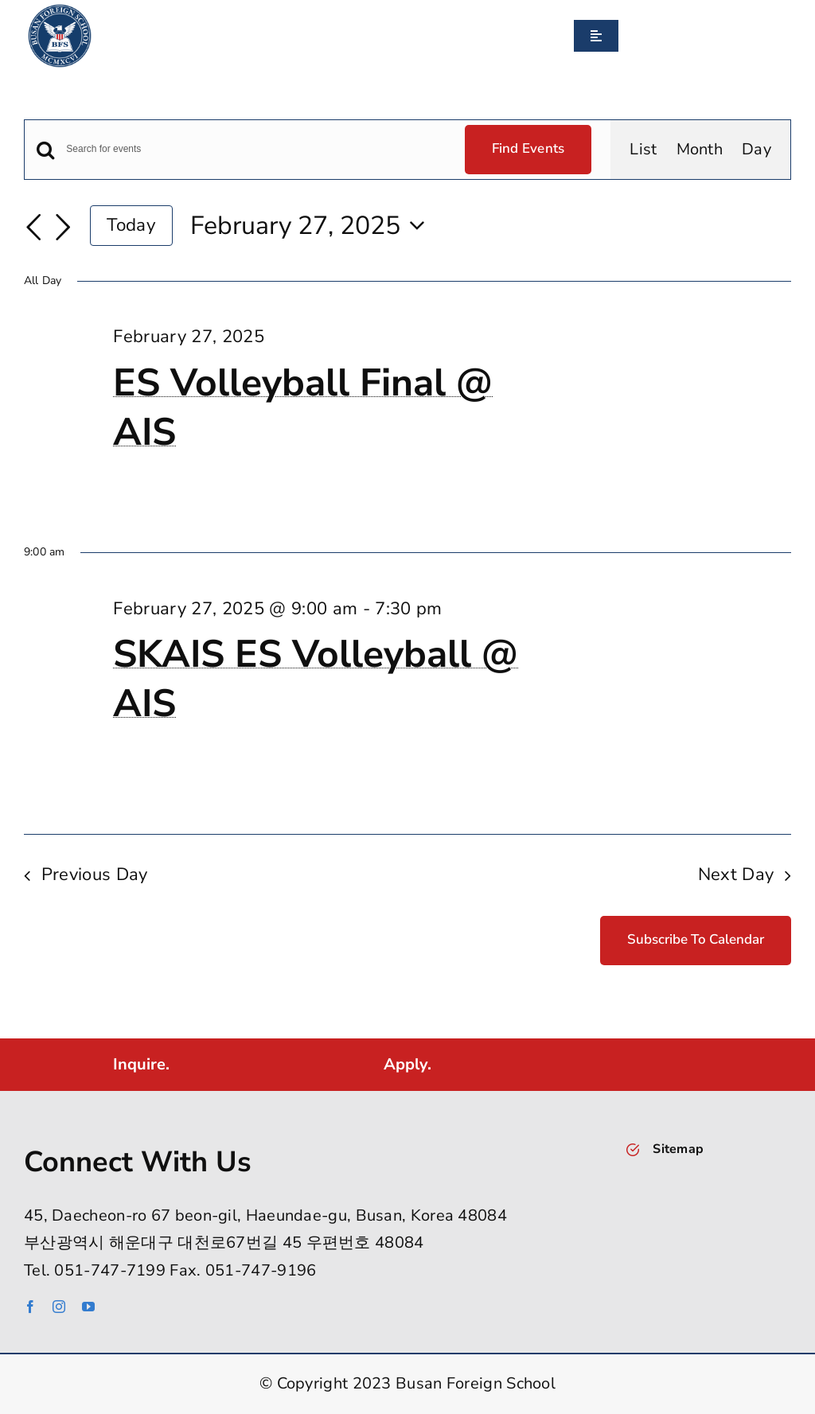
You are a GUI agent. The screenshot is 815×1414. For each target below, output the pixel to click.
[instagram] (59, 1306)
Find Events (528, 148)
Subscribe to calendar (695, 940)
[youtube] (88, 1306)
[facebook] (30, 1306)
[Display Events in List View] (643, 149)
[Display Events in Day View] (756, 149)
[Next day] (62, 227)
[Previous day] (33, 227)
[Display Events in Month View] (700, 149)
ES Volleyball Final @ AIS (303, 407)
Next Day (736, 874)
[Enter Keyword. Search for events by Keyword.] (255, 149)
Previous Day (94, 874)
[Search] (624, 35)
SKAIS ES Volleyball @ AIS (315, 679)
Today (131, 224)
